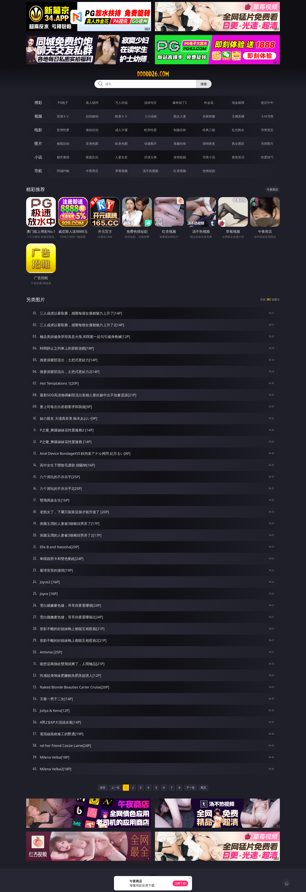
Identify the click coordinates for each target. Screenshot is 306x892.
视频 (38, 116)
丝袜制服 (209, 116)
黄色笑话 (238, 157)
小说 (38, 157)
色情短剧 (209, 171)
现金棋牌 (238, 102)
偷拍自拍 (92, 130)
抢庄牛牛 (267, 102)
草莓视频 (121, 171)
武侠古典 (150, 157)
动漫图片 (150, 143)
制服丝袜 (179, 130)
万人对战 (121, 102)
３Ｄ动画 (150, 116)
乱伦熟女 (238, 130)
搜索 (204, 84)
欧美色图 (121, 143)
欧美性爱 (150, 130)
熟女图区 (238, 143)
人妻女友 (121, 157)
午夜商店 (92, 171)
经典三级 (209, 130)
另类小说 (209, 157)
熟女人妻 (179, 116)
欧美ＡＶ (121, 116)
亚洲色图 (92, 143)
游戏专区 (150, 102)
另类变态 (267, 130)
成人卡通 (121, 130)
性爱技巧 (267, 157)
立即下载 (180, 883)
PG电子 (63, 102)
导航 (38, 170)
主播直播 (238, 116)
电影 (38, 129)
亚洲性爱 (63, 130)
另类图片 (267, 143)
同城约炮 (63, 171)
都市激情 (63, 157)
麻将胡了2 (180, 102)
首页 (102, 787)
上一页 (115, 787)
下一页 (190, 787)
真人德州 (92, 102)
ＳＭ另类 (267, 116)
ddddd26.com (153, 74)
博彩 (38, 102)
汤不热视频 (150, 171)
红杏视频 (179, 171)
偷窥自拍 (63, 143)
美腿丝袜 (179, 143)
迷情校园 (179, 157)
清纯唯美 (209, 143)
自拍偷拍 (92, 116)
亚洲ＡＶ (63, 116)
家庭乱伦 (92, 157)
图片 (38, 143)
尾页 (203, 787)
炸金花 (208, 102)
